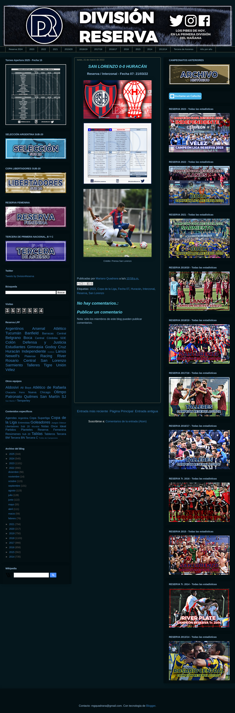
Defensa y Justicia (44, 342)
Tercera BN (18, 437)
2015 (138, 49)
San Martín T (10, 401)
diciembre (13, 472)
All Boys (25, 387)
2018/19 (83, 49)
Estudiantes (15, 347)
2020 (12, 528)
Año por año (206, 49)
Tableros (49, 434)
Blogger (150, 705)
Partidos (10, 429)
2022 (43, 49)
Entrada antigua (146, 411)
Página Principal (121, 411)
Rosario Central (20, 360)
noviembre (14, 476)
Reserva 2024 (16, 49)
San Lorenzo (96, 293)
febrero (12, 518)
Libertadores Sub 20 (17, 426)
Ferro (22, 392)
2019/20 (69, 49)
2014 (149, 49)
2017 (12, 542)
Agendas (11, 418)
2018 (12, 538)
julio (10, 495)
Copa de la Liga (106, 288)
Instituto (51, 352)
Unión (61, 365)
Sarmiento (14, 365)
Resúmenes (13, 434)
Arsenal (38, 328)
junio (11, 499)
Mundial (35, 426)
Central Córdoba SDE (50, 338)
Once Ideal (58, 426)
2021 (55, 49)
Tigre (48, 365)
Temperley (23, 400)
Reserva (82, 293)
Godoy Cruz (55, 347)
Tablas (37, 434)
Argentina (23, 418)
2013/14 (163, 49)
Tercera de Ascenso (183, 49)
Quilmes (31, 396)
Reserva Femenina (52, 429)
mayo (11, 504)
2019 (12, 533)
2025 (12, 454)
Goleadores (40, 422)
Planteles (27, 429)
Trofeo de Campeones (48, 438)
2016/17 (113, 49)
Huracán (136, 288)
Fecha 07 (123, 288)
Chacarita (10, 392)
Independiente (34, 351)
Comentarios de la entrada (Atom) (126, 421)
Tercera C (32, 437)
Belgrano (13, 338)
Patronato (13, 396)
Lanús (61, 351)
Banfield (31, 333)
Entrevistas (24, 422)
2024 (12, 458)
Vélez (10, 370)
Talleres (33, 365)
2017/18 (98, 49)
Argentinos (14, 328)
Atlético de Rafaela (49, 387)
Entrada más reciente (92, 411)
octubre (12, 481)
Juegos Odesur (58, 423)
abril (10, 509)
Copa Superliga (39, 418)
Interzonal (149, 288)
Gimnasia (35, 347)
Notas (45, 426)
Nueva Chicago (39, 392)
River (61, 356)
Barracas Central (54, 333)
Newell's (12, 356)
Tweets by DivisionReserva (19, 276)
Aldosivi (12, 387)
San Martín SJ (53, 396)
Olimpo (60, 392)
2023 (31, 49)
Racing (46, 356)
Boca (28, 338)
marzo (12, 513)
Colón (10, 342)
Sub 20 (26, 434)
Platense (30, 356)
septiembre (14, 485)
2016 (126, 49)
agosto (12, 490)
